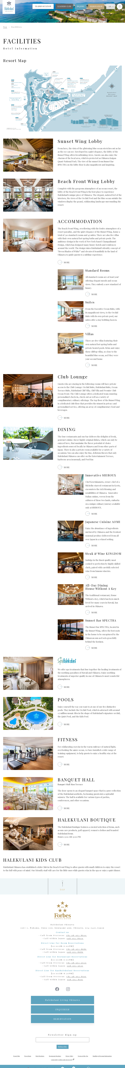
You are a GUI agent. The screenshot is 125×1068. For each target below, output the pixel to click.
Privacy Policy (69, 1056)
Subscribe (62, 1046)
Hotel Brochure (40, 1056)
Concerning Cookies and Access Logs (61, 1060)
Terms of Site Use (83, 1056)
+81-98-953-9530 (76, 963)
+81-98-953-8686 (76, 949)
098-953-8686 (75, 952)
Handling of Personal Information (102, 1056)
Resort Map (16, 1056)
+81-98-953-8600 (76, 935)
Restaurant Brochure (55, 1056)
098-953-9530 (75, 966)
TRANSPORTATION (43, 6)
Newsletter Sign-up (62, 1034)
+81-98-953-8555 (76, 976)
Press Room (27, 1056)
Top (5, 27)
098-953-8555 (75, 979)
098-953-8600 (75, 938)
